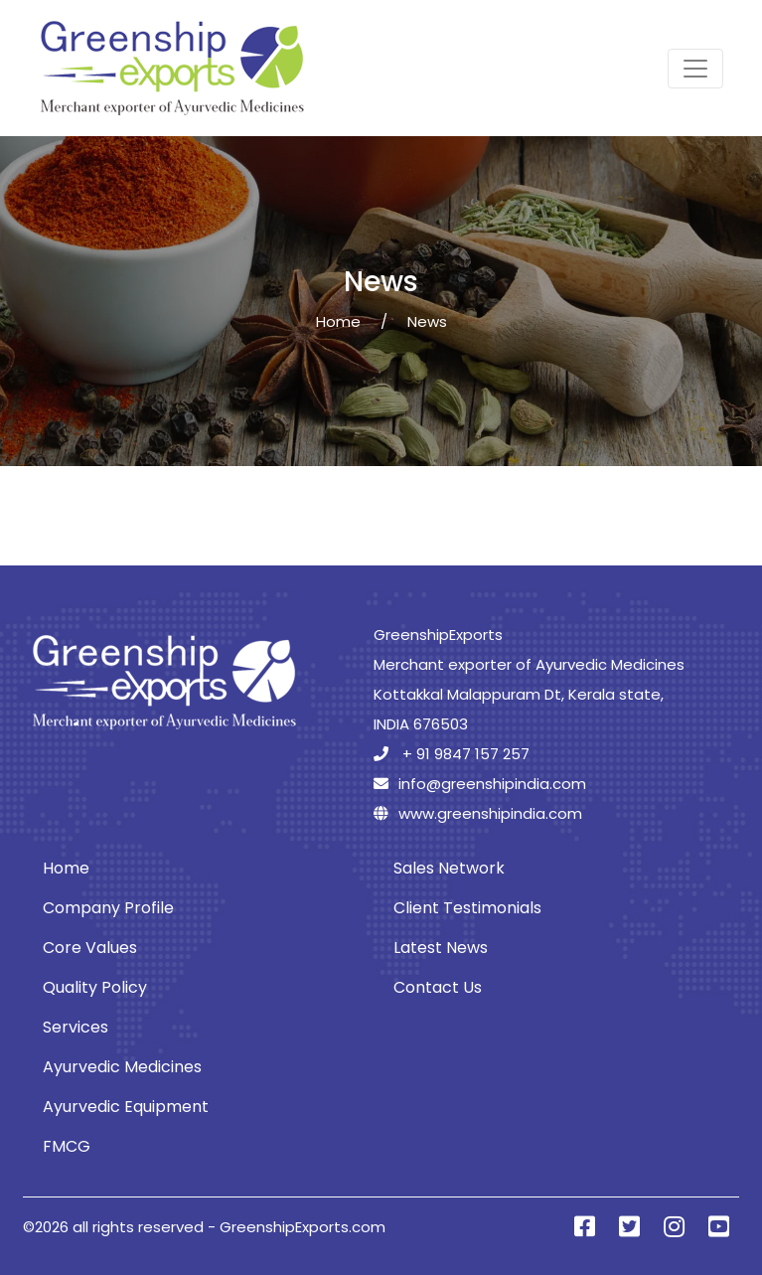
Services (75, 1027)
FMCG (66, 1146)
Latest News (440, 947)
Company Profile (108, 907)
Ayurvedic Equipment (126, 1106)
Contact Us (437, 987)
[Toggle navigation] (695, 68)
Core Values (90, 947)
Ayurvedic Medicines (122, 1066)
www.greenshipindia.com (478, 813)
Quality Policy (95, 987)
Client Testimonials (467, 907)
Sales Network (449, 868)
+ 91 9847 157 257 (452, 753)
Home (338, 321)
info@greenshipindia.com (480, 783)
